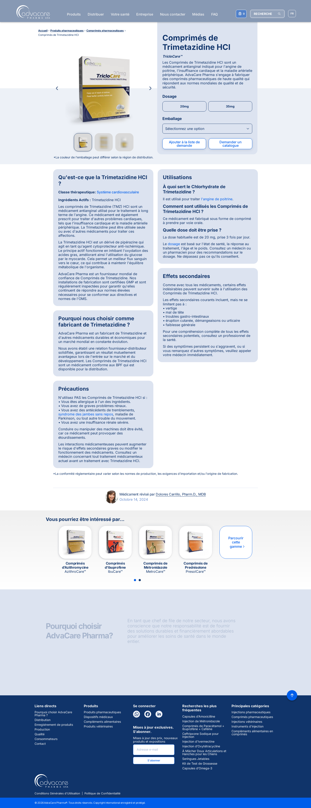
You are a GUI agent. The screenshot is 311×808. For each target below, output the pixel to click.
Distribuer (96, 14)
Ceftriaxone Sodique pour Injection (200, 735)
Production (42, 729)
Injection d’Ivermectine (198, 741)
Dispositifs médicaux (98, 716)
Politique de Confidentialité (102, 793)
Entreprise (144, 14)
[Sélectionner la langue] (292, 13)
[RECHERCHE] (267, 13)
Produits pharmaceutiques (102, 712)
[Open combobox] (207, 128)
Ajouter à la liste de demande (184, 144)
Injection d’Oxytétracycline (201, 746)
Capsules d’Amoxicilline (198, 716)
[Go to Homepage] (32, 12)
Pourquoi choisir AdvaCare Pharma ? (53, 714)
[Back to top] (292, 695)
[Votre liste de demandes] (241, 13)
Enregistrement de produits (54, 724)
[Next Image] (150, 88)
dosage (174, 244)
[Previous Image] (57, 88)
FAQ (214, 14)
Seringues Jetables (195, 758)
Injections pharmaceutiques (251, 712)
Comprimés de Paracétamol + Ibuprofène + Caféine (203, 727)
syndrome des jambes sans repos (85, 414)
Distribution (43, 719)
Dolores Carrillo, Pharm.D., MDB (181, 494)
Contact (40, 743)
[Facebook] (147, 714)
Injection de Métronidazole (201, 721)
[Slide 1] (135, 580)
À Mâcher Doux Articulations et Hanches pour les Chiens (204, 753)
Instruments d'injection (247, 726)
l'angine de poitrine (216, 199)
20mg (184, 106)
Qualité (39, 734)
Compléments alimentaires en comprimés (252, 733)
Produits (74, 14)
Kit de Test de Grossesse (199, 763)
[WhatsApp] (136, 714)
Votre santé (120, 14)
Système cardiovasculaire (118, 192)
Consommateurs (46, 738)
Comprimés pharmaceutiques (252, 716)
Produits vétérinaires (98, 726)
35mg (230, 106)
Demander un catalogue (230, 144)
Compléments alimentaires (102, 721)
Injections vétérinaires (247, 721)
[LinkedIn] (159, 714)
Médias (198, 14)
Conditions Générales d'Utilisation (57, 793)
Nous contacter (172, 14)
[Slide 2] (139, 580)
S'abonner (154, 760)
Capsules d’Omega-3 (197, 768)
